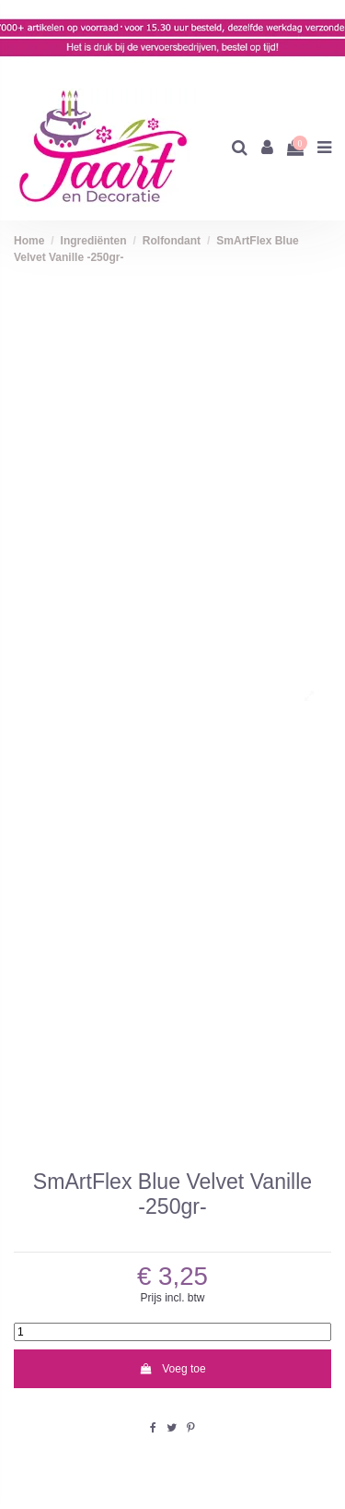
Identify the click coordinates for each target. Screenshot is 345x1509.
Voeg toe (172, 1368)
